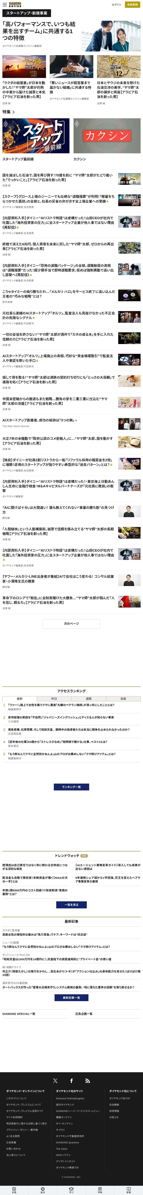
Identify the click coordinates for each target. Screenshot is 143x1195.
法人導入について (16, 1155)
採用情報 (114, 1111)
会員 (123, 698)
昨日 (54, 698)
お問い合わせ (13, 1148)
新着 (14, 1190)
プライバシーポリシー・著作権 (22, 1130)
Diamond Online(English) (70, 1098)
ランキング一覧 (71, 787)
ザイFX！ (60, 1130)
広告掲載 (11, 1142)
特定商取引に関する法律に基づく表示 (26, 1123)
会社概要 (114, 1104)
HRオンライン (63, 1155)
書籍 (128, 1190)
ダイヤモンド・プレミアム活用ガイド (24, 1111)
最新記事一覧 (71, 997)
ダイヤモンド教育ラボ (67, 1167)
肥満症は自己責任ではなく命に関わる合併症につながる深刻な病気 (35, 867)
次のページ (71, 623)
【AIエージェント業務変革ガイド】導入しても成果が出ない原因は (108, 867)
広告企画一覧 (84, 1013)
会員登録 (132, 4)
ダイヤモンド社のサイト (69, 1091)
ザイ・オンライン (64, 1123)
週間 (89, 698)
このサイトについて (16, 1098)
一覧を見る (72, 904)
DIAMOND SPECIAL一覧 (18, 1013)
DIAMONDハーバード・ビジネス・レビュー (78, 1111)
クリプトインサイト (65, 1161)
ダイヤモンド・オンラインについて (25, 1091)
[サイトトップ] (14, 4)
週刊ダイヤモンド (65, 1104)
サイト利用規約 (14, 1117)
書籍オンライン (64, 1117)
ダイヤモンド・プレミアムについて (23, 1104)
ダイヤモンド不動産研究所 (70, 1136)
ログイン (116, 5)
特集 (6, 112)
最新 (20, 698)
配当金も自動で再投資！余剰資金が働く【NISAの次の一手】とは (35, 879)
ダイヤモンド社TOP (119, 1098)
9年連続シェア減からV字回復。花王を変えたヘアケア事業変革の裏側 (108, 879)
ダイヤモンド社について (123, 1091)
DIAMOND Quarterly (67, 1142)
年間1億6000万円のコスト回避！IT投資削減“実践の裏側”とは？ (35, 892)
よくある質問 (13, 1136)
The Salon (62, 1148)
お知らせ (114, 1117)
